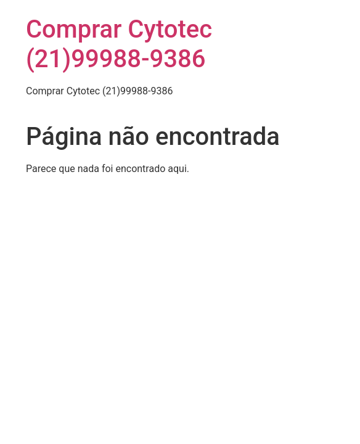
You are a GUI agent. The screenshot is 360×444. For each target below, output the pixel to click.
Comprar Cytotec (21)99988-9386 (119, 44)
